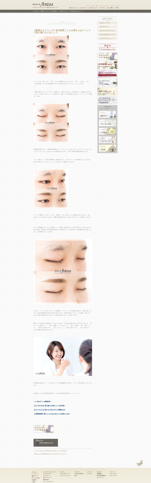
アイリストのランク (48, 481)
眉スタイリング (73, 7)
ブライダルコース (65, 473)
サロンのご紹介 (36, 478)
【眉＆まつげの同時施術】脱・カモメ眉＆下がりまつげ (50, 453)
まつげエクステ (93, 7)
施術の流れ (46, 479)
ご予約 (116, 7)
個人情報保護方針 (101, 475)
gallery (107, 6)
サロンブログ (113, 475)
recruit (112, 6)
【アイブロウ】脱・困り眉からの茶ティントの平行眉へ (49, 405)
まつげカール (83, 7)
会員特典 (34, 480)
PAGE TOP (139, 463)
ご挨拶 (33, 482)
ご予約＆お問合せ (79, 473)
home (88, 6)
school (117, 6)
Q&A (97, 6)
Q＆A (75, 475)
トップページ (35, 474)
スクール (89, 473)
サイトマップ (100, 477)
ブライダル (102, 7)
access (101, 6)
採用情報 (99, 473)
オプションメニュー (65, 475)
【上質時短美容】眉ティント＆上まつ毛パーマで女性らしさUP (52, 414)
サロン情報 (110, 7)
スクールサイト (114, 473)
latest (92, 6)
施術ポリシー (35, 476)
